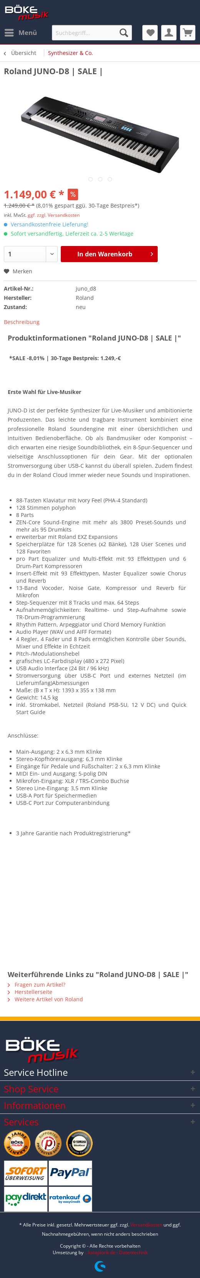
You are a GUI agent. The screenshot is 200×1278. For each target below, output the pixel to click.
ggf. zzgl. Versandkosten (54, 215)
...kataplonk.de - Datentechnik (116, 1252)
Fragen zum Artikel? (36, 984)
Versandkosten (146, 1224)
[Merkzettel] (150, 32)
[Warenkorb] (187, 32)
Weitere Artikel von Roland (45, 999)
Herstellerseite (30, 991)
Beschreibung (22, 322)
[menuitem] (20, 32)
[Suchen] (124, 32)
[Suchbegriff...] (92, 32)
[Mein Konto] (169, 32)
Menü (21, 32)
